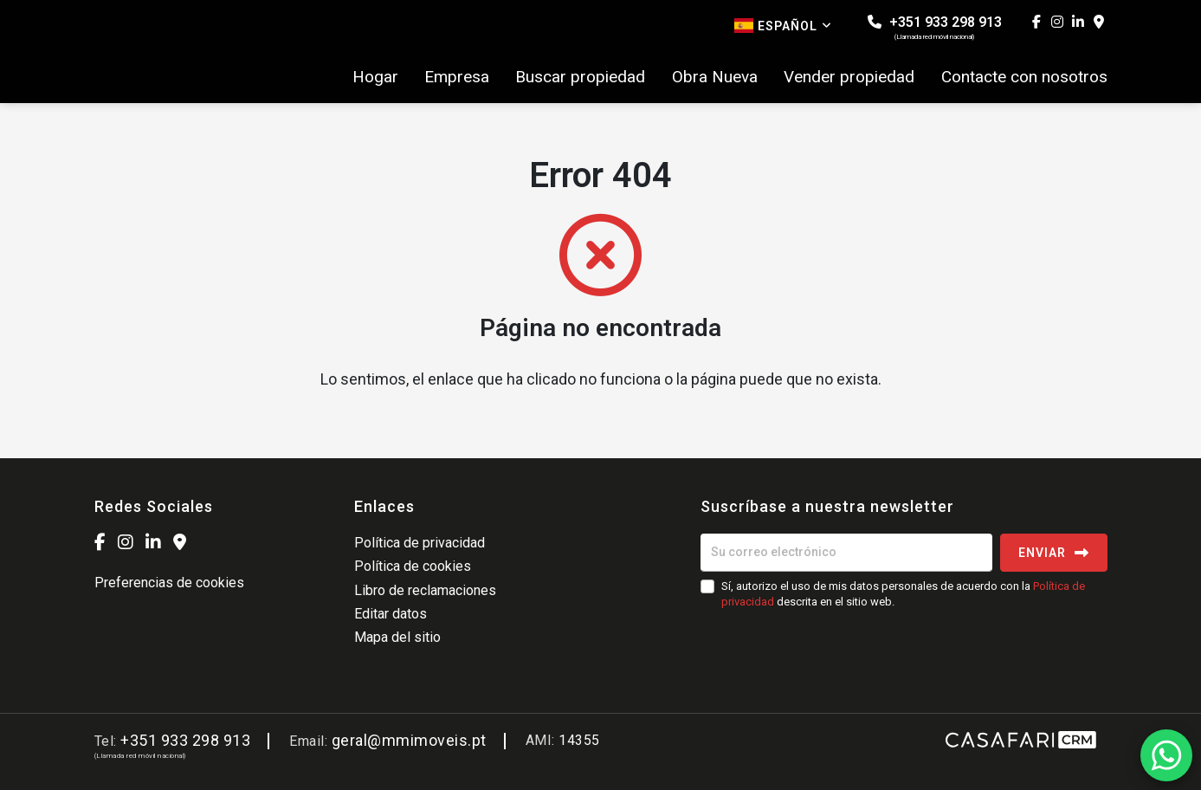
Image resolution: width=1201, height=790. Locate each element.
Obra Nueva (715, 77)
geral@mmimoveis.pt (409, 740)
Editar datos (390, 613)
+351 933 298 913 (935, 27)
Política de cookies (412, 566)
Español (783, 25)
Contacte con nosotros (1024, 77)
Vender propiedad (849, 77)
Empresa (456, 77)
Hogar (375, 77)
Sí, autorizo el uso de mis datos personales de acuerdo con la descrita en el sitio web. (903, 594)
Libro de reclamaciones (425, 590)
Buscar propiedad (580, 77)
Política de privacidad (419, 542)
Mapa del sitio (397, 637)
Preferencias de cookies (169, 582)
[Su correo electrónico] (846, 553)
